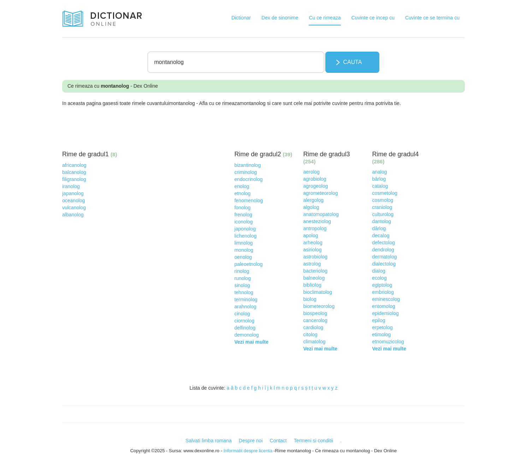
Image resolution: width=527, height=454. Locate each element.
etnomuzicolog (388, 341)
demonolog (246, 335)
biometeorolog (318, 306)
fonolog (242, 207)
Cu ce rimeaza (325, 18)
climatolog (314, 341)
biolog (309, 299)
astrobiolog (315, 257)
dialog (378, 271)
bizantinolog (247, 165)
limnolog (243, 243)
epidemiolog (385, 313)
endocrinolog (248, 179)
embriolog (382, 292)
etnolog (242, 193)
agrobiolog (314, 179)
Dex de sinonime (279, 18)
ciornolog (244, 321)
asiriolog (312, 249)
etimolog (381, 334)
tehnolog (243, 292)
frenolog (243, 214)
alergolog (313, 200)
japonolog (245, 229)
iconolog (243, 222)
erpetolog (382, 327)
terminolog (245, 299)
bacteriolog (315, 271)
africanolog (74, 165)
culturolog (382, 214)
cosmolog (382, 200)
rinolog (241, 271)
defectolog (383, 242)
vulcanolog (74, 207)
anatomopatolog (320, 214)
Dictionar (241, 18)
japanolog (73, 193)
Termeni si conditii (313, 440)
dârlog (379, 228)
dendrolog (383, 249)
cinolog (242, 313)
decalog (380, 235)
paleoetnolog (248, 264)
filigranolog (74, 179)
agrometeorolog (320, 193)
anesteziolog (317, 221)
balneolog (314, 278)
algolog (311, 207)
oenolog (243, 257)
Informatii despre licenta (248, 450)
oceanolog (73, 200)
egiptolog (382, 285)
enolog (241, 186)
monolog (243, 250)
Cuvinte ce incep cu (373, 18)
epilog (378, 320)
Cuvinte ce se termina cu (432, 18)
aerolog (311, 172)
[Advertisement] (190, 126)
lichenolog (245, 236)
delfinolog (244, 328)
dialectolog (384, 264)
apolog (310, 235)
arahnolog (245, 306)
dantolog (381, 221)
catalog (380, 186)
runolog (242, 278)
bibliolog (312, 285)
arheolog (312, 242)
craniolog (382, 207)
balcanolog (74, 172)
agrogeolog (315, 186)
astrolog (312, 264)
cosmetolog (384, 193)
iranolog (71, 186)
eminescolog (386, 299)
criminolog (245, 172)
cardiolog (313, 327)
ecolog (379, 278)
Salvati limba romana (208, 440)
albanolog (73, 214)
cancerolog (315, 320)
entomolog (383, 306)
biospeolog (315, 313)
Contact (278, 440)
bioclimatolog (317, 292)
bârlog (379, 179)
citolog (310, 334)
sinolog (242, 285)
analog (379, 172)
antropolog (314, 228)
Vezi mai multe (251, 342)
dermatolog (384, 257)
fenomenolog (248, 200)
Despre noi (251, 440)
